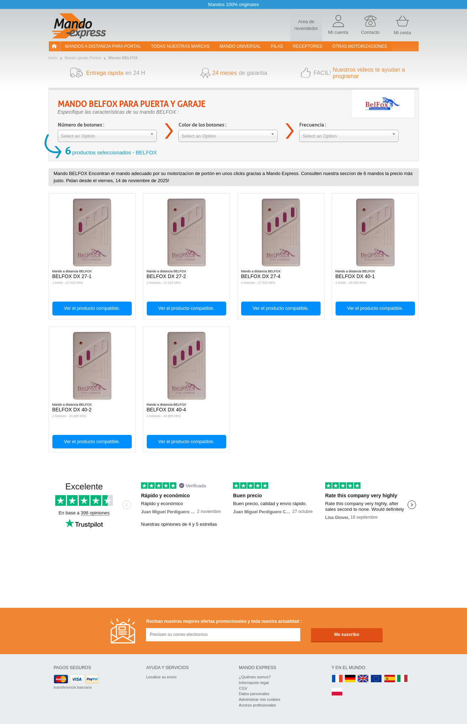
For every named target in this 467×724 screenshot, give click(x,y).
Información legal (254, 683)
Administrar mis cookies (259, 699)
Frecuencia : (312, 125)
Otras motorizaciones (359, 46)
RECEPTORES (307, 46)
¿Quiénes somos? (255, 677)
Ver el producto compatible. (92, 308)
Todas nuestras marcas (180, 46)
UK (363, 678)
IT (402, 678)
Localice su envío (161, 677)
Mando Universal (240, 46)
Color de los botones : (202, 125)
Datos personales (254, 694)
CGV (243, 688)
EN (376, 678)
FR (337, 678)
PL (337, 692)
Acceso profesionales (257, 705)
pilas (277, 46)
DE (350, 678)
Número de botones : (81, 125)
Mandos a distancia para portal (103, 46)
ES (389, 678)
